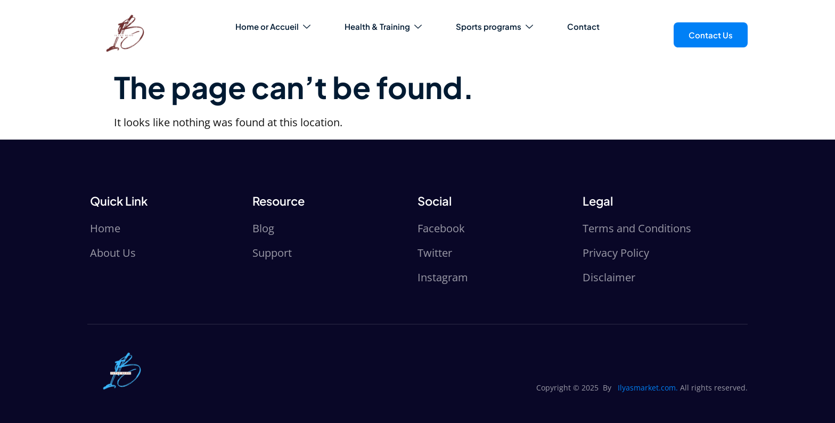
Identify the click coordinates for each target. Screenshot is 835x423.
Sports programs (494, 26)
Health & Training (383, 26)
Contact (583, 26)
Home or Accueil (272, 26)
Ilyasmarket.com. (648, 388)
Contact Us (711, 35)
